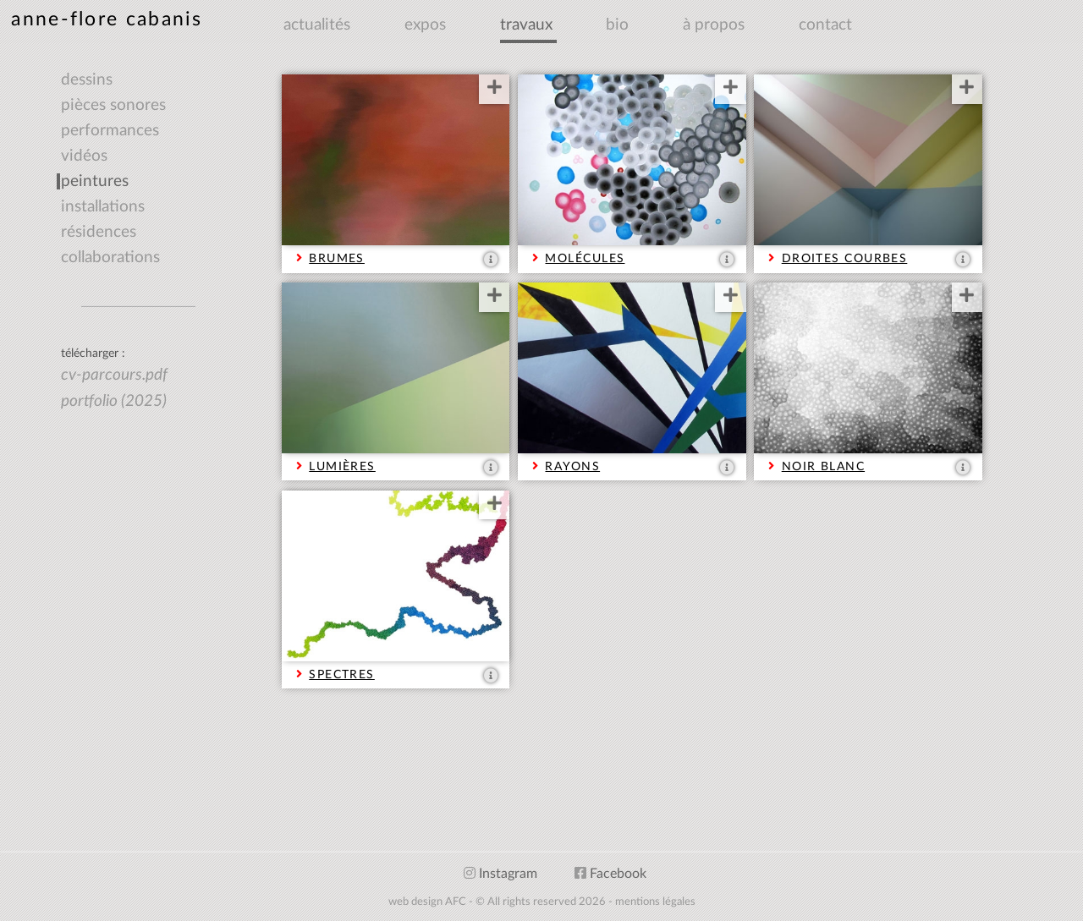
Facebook (610, 873)
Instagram (500, 873)
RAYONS (572, 462)
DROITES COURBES (845, 254)
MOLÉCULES (584, 254)
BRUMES (337, 254)
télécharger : (93, 353)
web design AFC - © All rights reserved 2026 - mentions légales (541, 901)
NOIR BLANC (823, 462)
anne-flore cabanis (106, 19)
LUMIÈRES (342, 462)
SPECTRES (342, 670)
